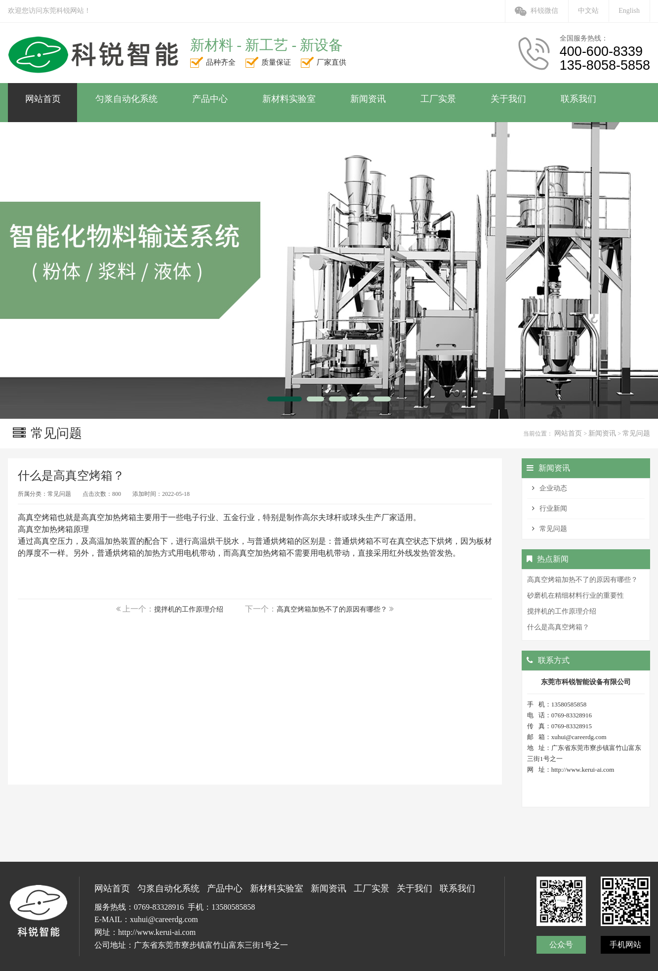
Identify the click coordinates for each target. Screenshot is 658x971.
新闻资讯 (602, 433)
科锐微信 (536, 10)
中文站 (588, 10)
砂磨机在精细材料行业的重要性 (575, 595)
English (629, 10)
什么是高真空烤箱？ (558, 627)
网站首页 (568, 433)
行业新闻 (553, 508)
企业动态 (553, 488)
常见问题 (636, 433)
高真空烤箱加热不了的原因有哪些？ (332, 609)
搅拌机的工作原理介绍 (188, 609)
